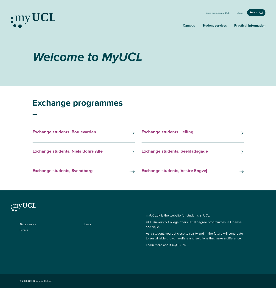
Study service (28, 224)
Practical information (249, 25)
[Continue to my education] (95, 18)
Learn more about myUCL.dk (166, 245)
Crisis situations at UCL (217, 13)
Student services (214, 25)
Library (240, 13)
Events (24, 230)
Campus (189, 25)
